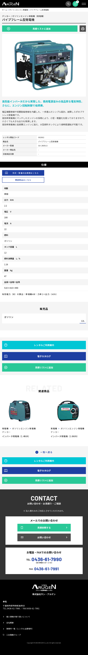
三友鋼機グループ (13, 634)
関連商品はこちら (23, 180)
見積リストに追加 (42, 28)
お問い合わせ (44, 537)
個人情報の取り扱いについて (18, 616)
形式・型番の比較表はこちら (26, 173)
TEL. (44, 559)
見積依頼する (75, 4)
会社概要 (10, 622)
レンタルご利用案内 (44, 345)
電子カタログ (44, 356)
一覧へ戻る (46, 452)
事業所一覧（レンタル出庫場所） (20, 628)
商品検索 (68, 4)
